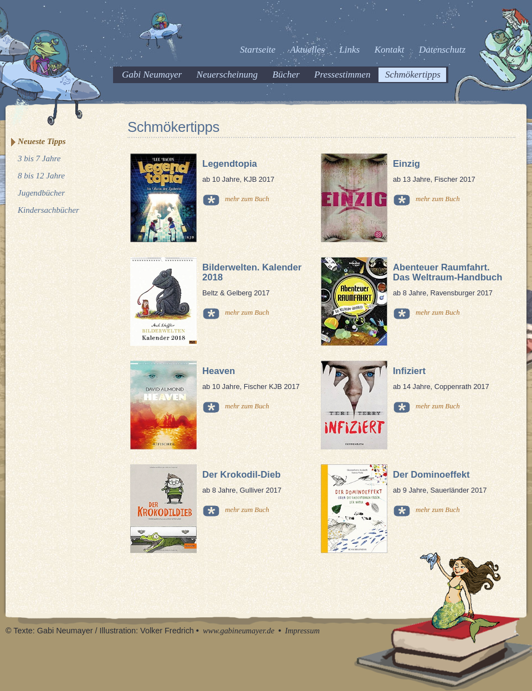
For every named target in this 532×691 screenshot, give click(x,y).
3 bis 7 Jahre (39, 158)
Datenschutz (442, 49)
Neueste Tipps (42, 141)
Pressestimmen (342, 74)
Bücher (286, 74)
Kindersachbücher (48, 210)
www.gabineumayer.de (238, 630)
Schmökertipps (413, 74)
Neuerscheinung (227, 74)
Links (349, 49)
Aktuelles (307, 49)
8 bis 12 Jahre (41, 175)
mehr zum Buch (247, 199)
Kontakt (390, 49)
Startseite (257, 49)
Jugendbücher (41, 192)
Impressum (302, 630)
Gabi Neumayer (152, 74)
